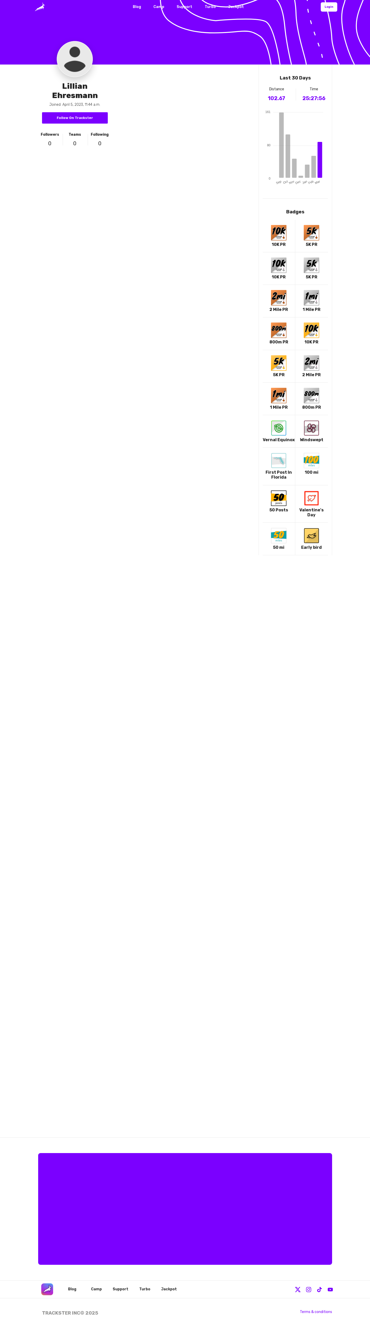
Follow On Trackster (75, 118)
